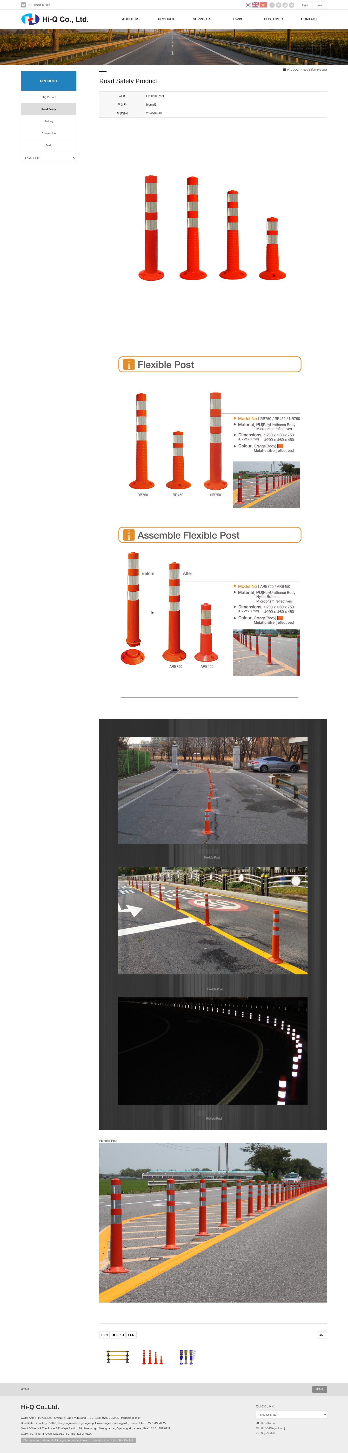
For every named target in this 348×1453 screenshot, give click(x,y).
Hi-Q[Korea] (265, 1423)
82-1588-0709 (39, 5)
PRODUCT (166, 19)
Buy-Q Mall (265, 1433)
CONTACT (309, 19)
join (320, 5)
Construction (49, 133)
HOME (25, 1389)
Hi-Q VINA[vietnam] (270, 1428)
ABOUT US (130, 19)
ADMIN (319, 1389)
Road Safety (48, 109)
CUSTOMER (273, 19)
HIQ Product (49, 97)
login (305, 5)
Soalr (49, 145)
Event (237, 19)
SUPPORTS (202, 19)
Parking (48, 121)
